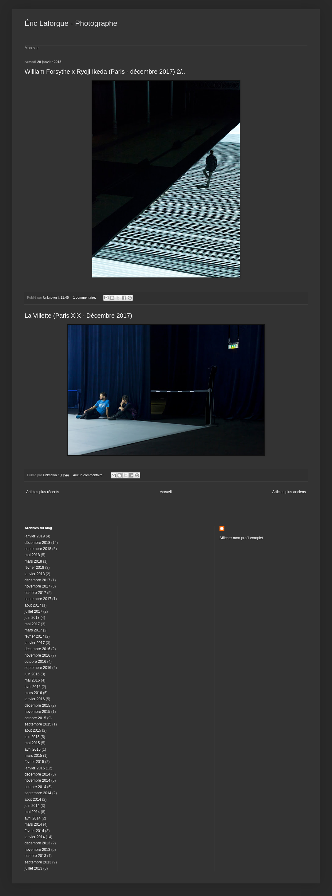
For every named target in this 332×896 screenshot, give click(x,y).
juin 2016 (32, 674)
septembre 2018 (38, 549)
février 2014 (34, 831)
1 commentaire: (85, 297)
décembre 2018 (37, 542)
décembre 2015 (37, 705)
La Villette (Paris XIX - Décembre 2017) (78, 315)
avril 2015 (33, 749)
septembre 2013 (38, 862)
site (36, 48)
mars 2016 (33, 693)
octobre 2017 (35, 593)
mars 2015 (33, 755)
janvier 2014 (35, 837)
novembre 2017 (37, 586)
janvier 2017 (35, 643)
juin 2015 (32, 737)
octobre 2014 (35, 787)
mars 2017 (33, 630)
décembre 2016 (37, 649)
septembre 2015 (38, 724)
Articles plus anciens (289, 492)
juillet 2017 (33, 611)
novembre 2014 (37, 780)
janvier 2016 (35, 699)
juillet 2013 (33, 868)
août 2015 (33, 730)
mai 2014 (32, 812)
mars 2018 (33, 561)
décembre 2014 (37, 774)
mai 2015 (32, 743)
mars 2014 (33, 824)
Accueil (166, 492)
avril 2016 (33, 687)
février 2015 (34, 762)
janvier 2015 (35, 768)
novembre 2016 (37, 655)
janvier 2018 (35, 574)
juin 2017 (32, 617)
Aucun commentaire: (88, 475)
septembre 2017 (38, 599)
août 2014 (33, 799)
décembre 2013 (37, 843)
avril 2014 (33, 818)
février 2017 (34, 636)
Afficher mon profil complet (241, 538)
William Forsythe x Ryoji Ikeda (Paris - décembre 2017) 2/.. (105, 71)
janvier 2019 (35, 536)
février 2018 (34, 567)
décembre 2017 (37, 580)
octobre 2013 (35, 856)
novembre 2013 (37, 849)
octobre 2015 (35, 718)
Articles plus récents (42, 492)
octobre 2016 (35, 661)
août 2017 (33, 605)
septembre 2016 (38, 668)
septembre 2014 (38, 793)
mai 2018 (32, 555)
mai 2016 (32, 680)
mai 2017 (32, 624)
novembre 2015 (37, 711)
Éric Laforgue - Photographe (71, 23)
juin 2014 (32, 806)
